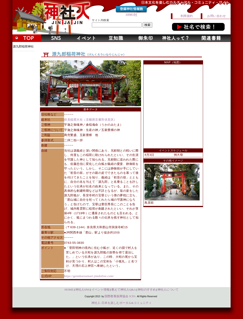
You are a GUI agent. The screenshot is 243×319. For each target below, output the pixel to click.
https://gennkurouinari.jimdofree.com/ (89, 276)
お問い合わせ (216, 16)
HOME (69, 289)
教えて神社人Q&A (123, 289)
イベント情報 (101, 289)
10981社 (131, 15)
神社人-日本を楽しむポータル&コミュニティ (121, 303)
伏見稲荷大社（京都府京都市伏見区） (90, 119)
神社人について (168, 289)
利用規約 (187, 16)
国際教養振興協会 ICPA (120, 296)
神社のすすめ (147, 289)
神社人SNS (82, 289)
